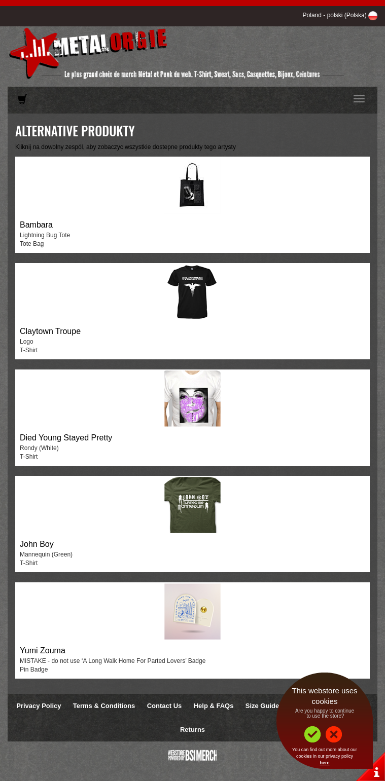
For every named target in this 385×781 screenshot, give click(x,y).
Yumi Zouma (42, 650)
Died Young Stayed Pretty (66, 437)
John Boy (37, 544)
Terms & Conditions (104, 706)
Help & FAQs (214, 706)
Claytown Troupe (50, 331)
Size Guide (262, 706)
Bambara (36, 224)
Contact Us (164, 706)
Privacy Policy (38, 706)
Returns (192, 729)
